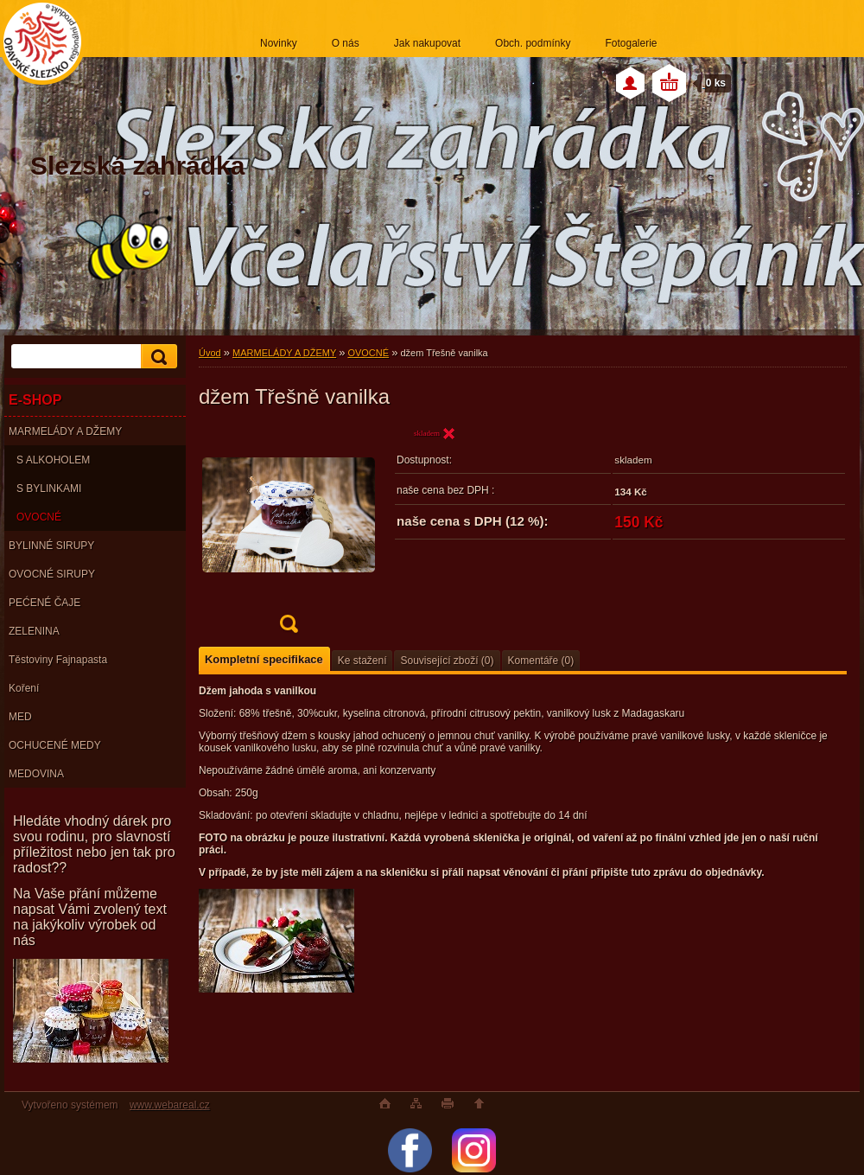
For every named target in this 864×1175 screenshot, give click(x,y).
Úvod (210, 353)
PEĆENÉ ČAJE (44, 603)
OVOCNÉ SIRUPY (52, 574)
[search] (156, 356)
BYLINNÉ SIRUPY (51, 546)
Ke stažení (362, 661)
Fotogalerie (631, 43)
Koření (24, 688)
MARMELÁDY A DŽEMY (65, 431)
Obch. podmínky (532, 43)
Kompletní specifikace (264, 659)
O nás (345, 43)
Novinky (278, 43)
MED (20, 717)
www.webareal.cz (170, 1105)
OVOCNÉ (38, 517)
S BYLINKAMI (48, 488)
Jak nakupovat (427, 43)
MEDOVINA (36, 774)
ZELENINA (34, 631)
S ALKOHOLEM (53, 460)
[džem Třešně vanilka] (288, 534)
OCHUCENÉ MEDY (55, 745)
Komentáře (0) (541, 661)
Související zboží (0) (446, 661)
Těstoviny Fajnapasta (58, 660)
